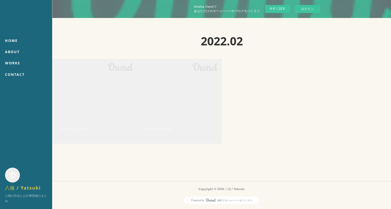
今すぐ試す (277, 8)
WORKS (12, 63)
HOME (11, 40)
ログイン (307, 9)
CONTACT (15, 74)
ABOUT (12, 51)
